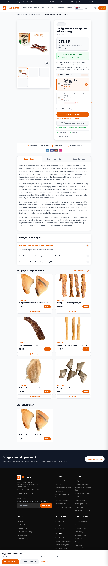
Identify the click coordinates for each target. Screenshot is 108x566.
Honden (24, 14)
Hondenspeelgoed (62, 500)
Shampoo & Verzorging (63, 507)
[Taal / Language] (78, 8)
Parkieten (20, 521)
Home (18, 14)
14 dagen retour (80, 535)
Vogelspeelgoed (22, 538)
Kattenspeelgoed (81, 504)
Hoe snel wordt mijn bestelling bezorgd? (35, 262)
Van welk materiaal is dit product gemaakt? (36, 245)
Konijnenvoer (59, 521)
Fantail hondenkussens (63, 541)
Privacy (77, 542)
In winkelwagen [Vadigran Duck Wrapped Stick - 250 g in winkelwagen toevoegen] (73, 114)
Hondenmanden (60, 481)
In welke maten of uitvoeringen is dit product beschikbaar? (42, 256)
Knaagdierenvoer (61, 525)
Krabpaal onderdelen (82, 493)
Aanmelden (46, 505)
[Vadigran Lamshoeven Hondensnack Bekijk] (73, 377)
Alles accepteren (10, 561)
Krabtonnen (79, 497)
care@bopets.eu (36, 489)
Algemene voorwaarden (80, 546)
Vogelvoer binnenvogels (25, 525)
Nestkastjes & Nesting (24, 532)
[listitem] (23, 72)
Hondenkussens (61, 484)
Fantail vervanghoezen (63, 545)
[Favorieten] (95, 8)
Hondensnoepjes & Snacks (62, 496)
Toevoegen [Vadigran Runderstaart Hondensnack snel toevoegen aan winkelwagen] (73, 354)
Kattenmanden (80, 500)
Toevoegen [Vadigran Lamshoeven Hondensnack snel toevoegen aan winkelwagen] (73, 396)
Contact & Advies (81, 521)
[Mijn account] (91, 8)
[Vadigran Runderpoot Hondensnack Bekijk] (35, 292)
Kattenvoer (79, 507)
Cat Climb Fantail (61, 548)
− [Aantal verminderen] (59, 109)
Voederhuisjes (22, 528)
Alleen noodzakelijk (29, 561)
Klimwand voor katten (82, 510)
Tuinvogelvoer (22, 535)
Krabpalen (78, 481)
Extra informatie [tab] (54, 159)
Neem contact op (95, 459)
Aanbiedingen (80, 538)
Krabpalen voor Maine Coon (83, 489)
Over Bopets (79, 525)
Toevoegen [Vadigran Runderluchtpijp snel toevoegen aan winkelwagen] (35, 354)
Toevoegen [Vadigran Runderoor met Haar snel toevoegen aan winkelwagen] (35, 396)
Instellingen (44, 561)
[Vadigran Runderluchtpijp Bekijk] (35, 335)
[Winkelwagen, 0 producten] (102, 8)
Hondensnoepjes (34, 14)
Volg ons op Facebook (25, 493)
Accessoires (59, 528)
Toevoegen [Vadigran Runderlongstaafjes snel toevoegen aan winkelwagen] (73, 311)
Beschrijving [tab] (29, 159)
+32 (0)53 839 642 (23, 489)
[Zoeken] (86, 8)
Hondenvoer (59, 491)
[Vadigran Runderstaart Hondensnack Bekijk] (73, 335)
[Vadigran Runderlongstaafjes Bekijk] (73, 292)
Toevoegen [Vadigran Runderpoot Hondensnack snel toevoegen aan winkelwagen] (35, 311)
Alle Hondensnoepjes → (82, 271)
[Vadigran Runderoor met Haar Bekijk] (35, 377)
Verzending (79, 532)
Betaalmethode (80, 528)
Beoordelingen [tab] (79, 159)
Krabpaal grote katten (82, 484)
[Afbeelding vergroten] (47, 63)
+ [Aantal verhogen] (69, 109)
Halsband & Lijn (60, 504)
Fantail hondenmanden (63, 487)
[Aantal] (64, 108)
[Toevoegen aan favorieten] (72, 123)
